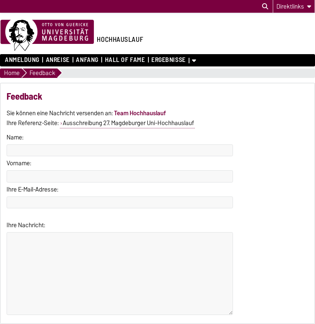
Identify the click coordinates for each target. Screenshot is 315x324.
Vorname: (19, 163)
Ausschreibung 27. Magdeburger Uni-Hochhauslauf (128, 123)
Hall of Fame (125, 60)
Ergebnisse (168, 60)
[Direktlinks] (294, 6)
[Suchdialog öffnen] (265, 6)
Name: (15, 137)
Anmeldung (22, 60)
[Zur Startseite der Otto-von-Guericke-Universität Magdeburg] (47, 35)
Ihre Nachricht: (26, 225)
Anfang (87, 60)
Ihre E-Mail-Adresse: (32, 189)
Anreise (58, 60)
